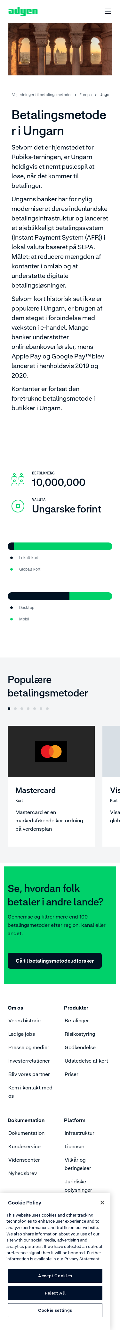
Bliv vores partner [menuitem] (29, 1074)
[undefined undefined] (104, 11)
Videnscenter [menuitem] (24, 1160)
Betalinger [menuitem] (77, 1020)
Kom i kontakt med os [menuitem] (30, 1091)
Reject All (55, 1292)
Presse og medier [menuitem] (28, 1047)
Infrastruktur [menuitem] (79, 1133)
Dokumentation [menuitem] (26, 1133)
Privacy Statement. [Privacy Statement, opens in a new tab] (82, 1258)
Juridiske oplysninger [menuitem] (78, 1185)
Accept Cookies (55, 1275)
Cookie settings (55, 1310)
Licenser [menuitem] (74, 1146)
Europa (85, 94)
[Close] (102, 1202)
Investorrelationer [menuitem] (29, 1060)
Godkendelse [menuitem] (80, 1047)
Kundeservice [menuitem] (24, 1146)
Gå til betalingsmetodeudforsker (55, 960)
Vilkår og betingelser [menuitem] (78, 1164)
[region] (55, 1261)
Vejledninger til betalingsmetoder (42, 94)
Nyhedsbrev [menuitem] (22, 1173)
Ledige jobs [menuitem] (21, 1034)
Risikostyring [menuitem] (80, 1034)
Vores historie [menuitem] (24, 1020)
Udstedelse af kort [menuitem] (86, 1060)
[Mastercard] (51, 786)
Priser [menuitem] (71, 1074)
